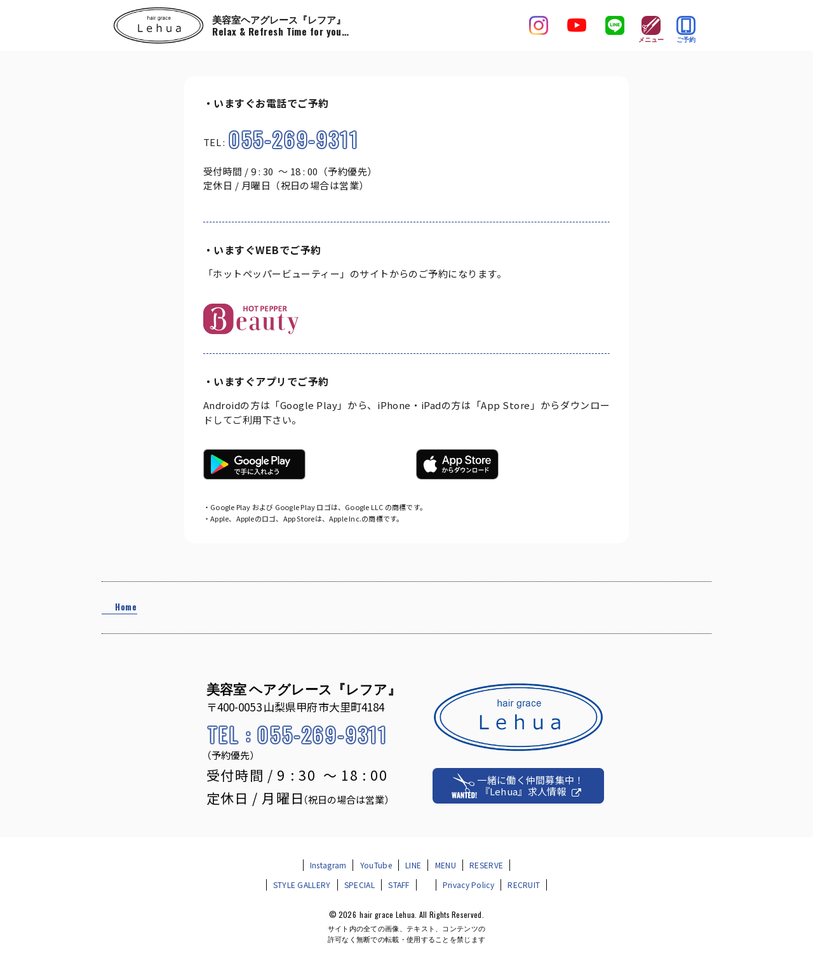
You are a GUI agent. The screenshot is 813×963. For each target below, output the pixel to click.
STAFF (399, 884)
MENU (445, 864)
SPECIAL (359, 884)
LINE (413, 864)
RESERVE (486, 864)
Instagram (328, 864)
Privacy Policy (468, 884)
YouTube (376, 864)
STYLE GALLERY (302, 884)
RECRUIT (523, 884)
